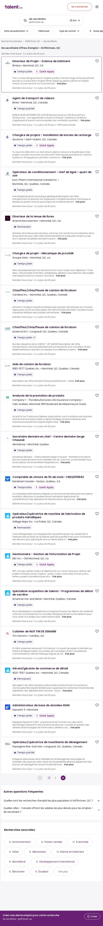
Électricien (18, 871)
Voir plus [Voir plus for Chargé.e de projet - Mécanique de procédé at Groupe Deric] (60, 275)
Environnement (21, 842)
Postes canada (53, 842)
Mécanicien (39, 851)
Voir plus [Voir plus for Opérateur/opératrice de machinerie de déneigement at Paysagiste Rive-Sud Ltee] (68, 764)
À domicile (82, 842)
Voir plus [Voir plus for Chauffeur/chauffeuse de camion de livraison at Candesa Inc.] (66, 312)
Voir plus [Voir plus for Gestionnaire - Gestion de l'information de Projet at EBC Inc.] (57, 576)
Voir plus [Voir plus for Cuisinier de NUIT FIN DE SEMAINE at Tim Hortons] (69, 653)
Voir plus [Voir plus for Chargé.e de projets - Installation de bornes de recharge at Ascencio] (67, 157)
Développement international (56, 861)
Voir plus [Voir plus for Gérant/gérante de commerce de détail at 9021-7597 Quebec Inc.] (67, 690)
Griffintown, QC (32, 41)
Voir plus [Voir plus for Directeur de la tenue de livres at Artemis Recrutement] (62, 238)
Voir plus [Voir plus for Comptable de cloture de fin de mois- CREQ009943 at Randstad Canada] (81, 499)
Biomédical (18, 861)
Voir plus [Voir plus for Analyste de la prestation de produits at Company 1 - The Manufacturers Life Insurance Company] (65, 421)
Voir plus (63, 871)
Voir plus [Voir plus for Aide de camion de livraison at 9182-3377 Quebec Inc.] (80, 380)
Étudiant (43, 871)
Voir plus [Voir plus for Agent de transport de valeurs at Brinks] (85, 120)
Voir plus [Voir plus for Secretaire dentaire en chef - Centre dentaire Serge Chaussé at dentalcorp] (65, 462)
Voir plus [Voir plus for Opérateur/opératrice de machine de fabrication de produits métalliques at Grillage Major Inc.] (72, 539)
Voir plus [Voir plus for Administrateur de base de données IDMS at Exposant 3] (75, 727)
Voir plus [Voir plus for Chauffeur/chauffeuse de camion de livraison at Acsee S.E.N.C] (82, 349)
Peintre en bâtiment (72, 851)
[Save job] (97, 61)
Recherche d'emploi (11, 41)
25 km (75, 20)
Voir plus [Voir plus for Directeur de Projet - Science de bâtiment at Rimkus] (61, 83)
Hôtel (15, 851)
